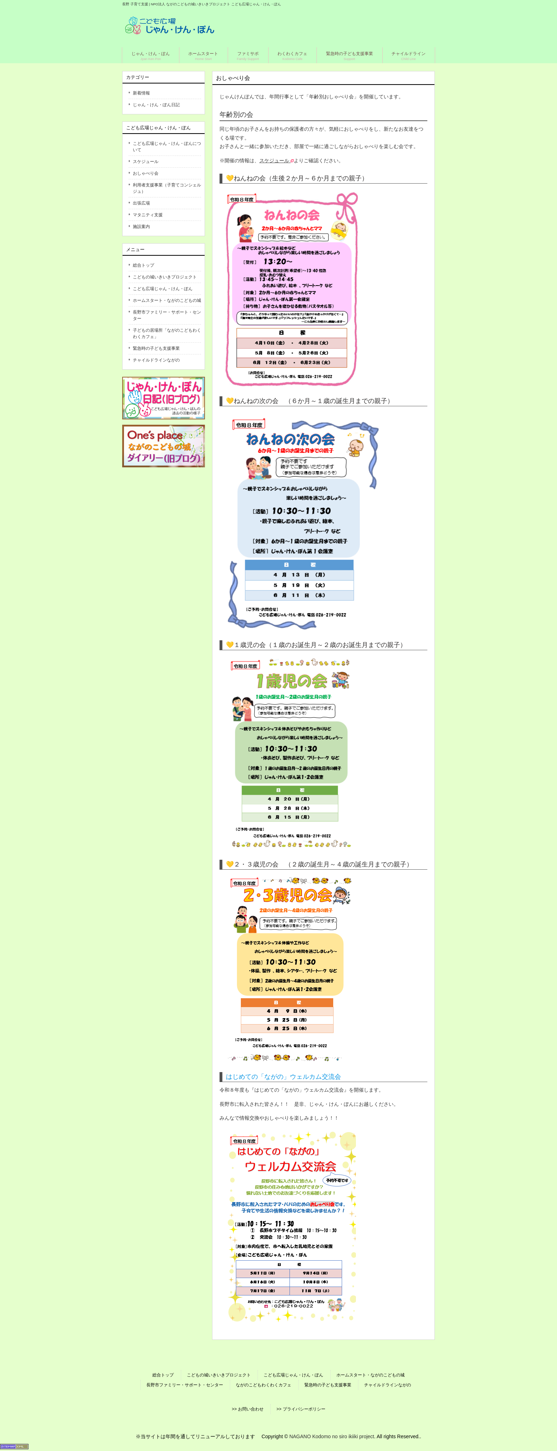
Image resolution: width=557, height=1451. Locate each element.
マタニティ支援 (148, 214)
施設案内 (141, 226)
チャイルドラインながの (156, 360)
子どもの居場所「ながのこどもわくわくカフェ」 (167, 333)
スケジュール (145, 161)
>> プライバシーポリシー (300, 1409)
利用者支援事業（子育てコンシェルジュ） (167, 188)
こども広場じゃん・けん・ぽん (163, 288)
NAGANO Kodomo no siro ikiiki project (331, 1436)
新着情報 (141, 93)
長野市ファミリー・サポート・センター (167, 315)
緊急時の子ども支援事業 (156, 348)
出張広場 (141, 203)
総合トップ (143, 265)
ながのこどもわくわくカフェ (263, 1384)
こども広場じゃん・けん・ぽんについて (167, 146)
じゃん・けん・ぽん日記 (156, 104)
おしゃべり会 (145, 173)
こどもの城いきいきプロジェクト (165, 277)
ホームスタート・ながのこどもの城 (167, 300)
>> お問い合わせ (247, 1409)
